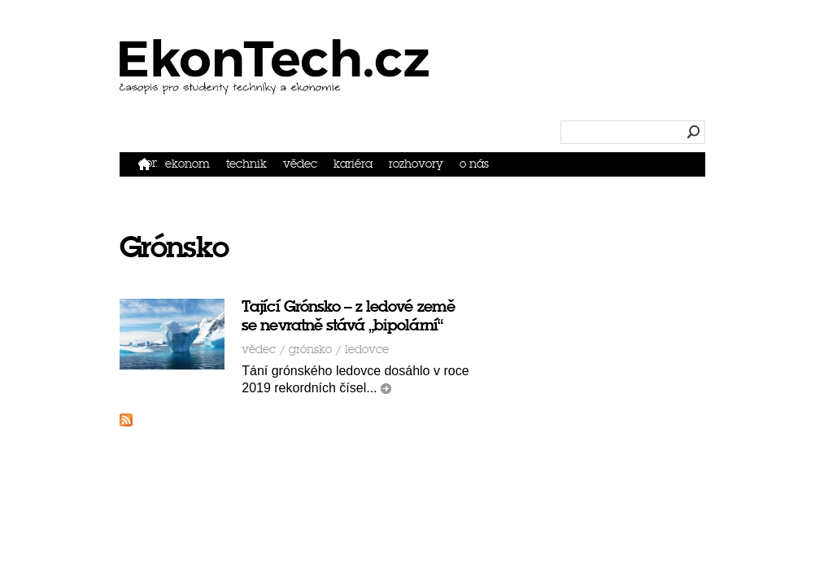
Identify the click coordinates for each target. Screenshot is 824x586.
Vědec (559, 86)
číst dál (296, 349)
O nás (761, 86)
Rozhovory (694, 86)
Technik (497, 86)
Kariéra (620, 86)
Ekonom (428, 86)
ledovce (311, 310)
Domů (383, 86)
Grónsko (254, 310)
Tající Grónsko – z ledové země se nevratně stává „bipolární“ (333, 276)
